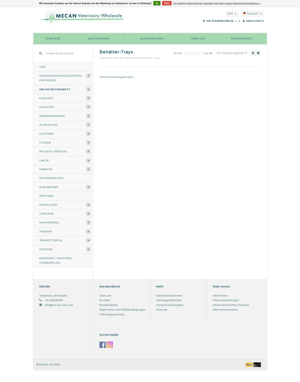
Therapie (45, 231)
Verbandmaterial (52, 116)
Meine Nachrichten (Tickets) (231, 305)
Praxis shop (48, 204)
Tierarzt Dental (50, 240)
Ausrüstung (48, 124)
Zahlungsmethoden (169, 300)
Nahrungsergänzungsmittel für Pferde (60, 78)
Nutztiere (46, 133)
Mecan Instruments (54, 89)
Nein (166, 3)
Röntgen (45, 249)
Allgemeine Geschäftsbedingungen (122, 309)
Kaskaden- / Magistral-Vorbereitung (56, 260)
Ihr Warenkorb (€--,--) (222, 20)
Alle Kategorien (152, 38)
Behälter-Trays (150, 57)
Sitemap (161, 309)
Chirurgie (46, 213)
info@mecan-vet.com (59, 305)
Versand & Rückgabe (169, 305)
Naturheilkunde (51, 178)
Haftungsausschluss (111, 314)
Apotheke (46, 195)
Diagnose (46, 107)
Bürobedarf (48, 187)
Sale (42, 66)
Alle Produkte (98, 38)
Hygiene (45, 142)
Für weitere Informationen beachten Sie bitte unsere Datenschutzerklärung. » (217, 3)
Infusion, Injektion (53, 151)
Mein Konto (253, 20)
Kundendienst (241, 38)
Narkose (45, 169)
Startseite (52, 38)
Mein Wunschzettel (225, 309)
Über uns (198, 38)
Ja (156, 3)
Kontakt (104, 300)
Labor (44, 160)
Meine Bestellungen (226, 300)
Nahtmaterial (49, 222)
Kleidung (46, 98)
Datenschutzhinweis (169, 295)
